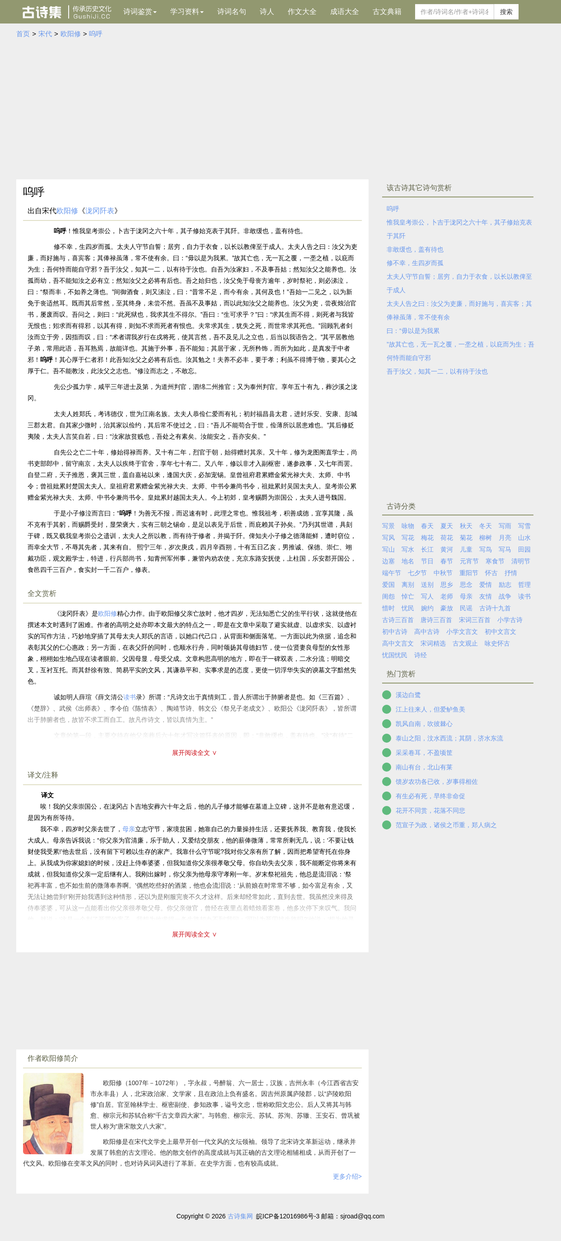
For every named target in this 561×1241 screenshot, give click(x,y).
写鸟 (485, 549)
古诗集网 (240, 1216)
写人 (427, 596)
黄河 (446, 549)
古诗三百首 (398, 619)
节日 (427, 561)
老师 (446, 596)
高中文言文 (398, 643)
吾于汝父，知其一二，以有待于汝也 (437, 371)
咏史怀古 (497, 643)
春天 (427, 525)
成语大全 (344, 11)
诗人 (267, 11)
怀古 (491, 572)
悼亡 (408, 596)
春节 (446, 561)
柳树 (485, 537)
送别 (427, 584)
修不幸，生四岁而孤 (415, 263)
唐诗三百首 (436, 619)
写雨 (505, 525)
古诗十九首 (495, 608)
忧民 (408, 608)
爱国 (388, 584)
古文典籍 (387, 11)
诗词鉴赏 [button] (140, 11)
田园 (524, 549)
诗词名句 (231, 11)
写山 (388, 549)
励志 (505, 584)
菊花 (466, 537)
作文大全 (302, 11)
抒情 (511, 572)
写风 (388, 537)
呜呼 (96, 33)
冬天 (485, 525)
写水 (408, 549)
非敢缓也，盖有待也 (415, 249)
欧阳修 (71, 33)
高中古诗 (426, 631)
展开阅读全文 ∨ (194, 752)
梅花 (427, 537)
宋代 (45, 33)
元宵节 (469, 561)
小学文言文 (462, 631)
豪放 (446, 608)
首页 (23, 33)
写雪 (524, 525)
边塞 (388, 561)
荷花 (446, 537)
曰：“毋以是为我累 (413, 330)
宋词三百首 (475, 619)
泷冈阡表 (99, 211)
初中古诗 (394, 631)
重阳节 (468, 572)
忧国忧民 (394, 655)
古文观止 (465, 643)
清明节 (520, 561)
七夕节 (417, 572)
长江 (427, 549)
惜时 (388, 608)
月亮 (505, 537)
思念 (466, 584)
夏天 (446, 525)
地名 (408, 561)
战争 (505, 596)
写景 (388, 525)
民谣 (466, 608)
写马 (505, 549)
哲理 (524, 584)
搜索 (506, 11)
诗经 (420, 655)
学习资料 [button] (187, 11)
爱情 (485, 584)
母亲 (128, 829)
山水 (524, 537)
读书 (524, 596)
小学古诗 (510, 619)
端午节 (391, 572)
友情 (485, 596)
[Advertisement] (280, 107)
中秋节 (443, 572)
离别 (408, 584)
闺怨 (388, 596)
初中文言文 (500, 631)
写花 (408, 537)
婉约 (427, 608)
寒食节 (495, 561)
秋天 (466, 525)
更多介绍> (347, 1176)
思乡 (446, 584)
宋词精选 (433, 643)
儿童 (466, 549)
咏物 (408, 525)
